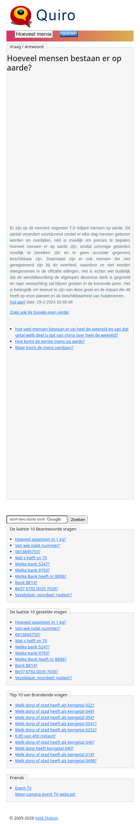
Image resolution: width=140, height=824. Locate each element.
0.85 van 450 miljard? (35, 736)
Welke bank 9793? (32, 570)
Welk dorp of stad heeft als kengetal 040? (54, 742)
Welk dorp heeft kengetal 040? (44, 748)
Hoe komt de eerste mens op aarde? (50, 341)
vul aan (17, 302)
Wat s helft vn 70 (31, 558)
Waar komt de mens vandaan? (44, 347)
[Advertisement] (70, 144)
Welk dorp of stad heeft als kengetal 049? (54, 711)
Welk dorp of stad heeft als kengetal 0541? (56, 723)
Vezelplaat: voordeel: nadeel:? (43, 595)
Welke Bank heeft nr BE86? (40, 576)
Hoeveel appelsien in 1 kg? (40, 539)
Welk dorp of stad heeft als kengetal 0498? (56, 760)
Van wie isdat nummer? (37, 545)
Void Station (46, 818)
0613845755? (27, 551)
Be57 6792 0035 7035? (36, 588)
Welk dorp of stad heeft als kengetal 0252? (56, 730)
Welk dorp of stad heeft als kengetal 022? (54, 705)
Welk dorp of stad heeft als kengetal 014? (54, 754)
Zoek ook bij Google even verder (39, 312)
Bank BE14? (26, 582)
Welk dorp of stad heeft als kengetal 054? (54, 717)
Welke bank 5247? (32, 564)
